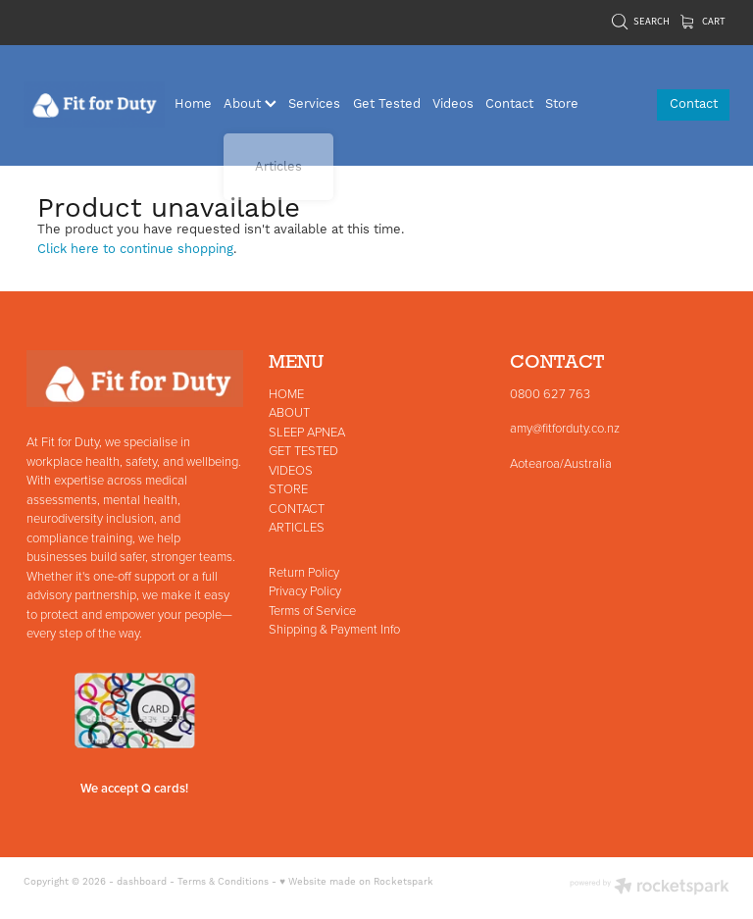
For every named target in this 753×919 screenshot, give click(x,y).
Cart (703, 21)
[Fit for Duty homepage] (94, 105)
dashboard (142, 882)
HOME (286, 393)
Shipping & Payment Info (334, 629)
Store (561, 104)
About (250, 104)
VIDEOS (291, 470)
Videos (453, 104)
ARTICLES (297, 527)
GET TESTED (303, 450)
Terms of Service (312, 610)
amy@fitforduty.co (557, 427)
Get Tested (387, 104)
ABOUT (289, 412)
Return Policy (304, 572)
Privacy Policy (305, 590)
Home (193, 104)
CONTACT (297, 508)
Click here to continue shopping (135, 249)
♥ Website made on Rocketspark (356, 882)
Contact (509, 104)
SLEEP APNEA (307, 431)
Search (641, 21)
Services (314, 104)
